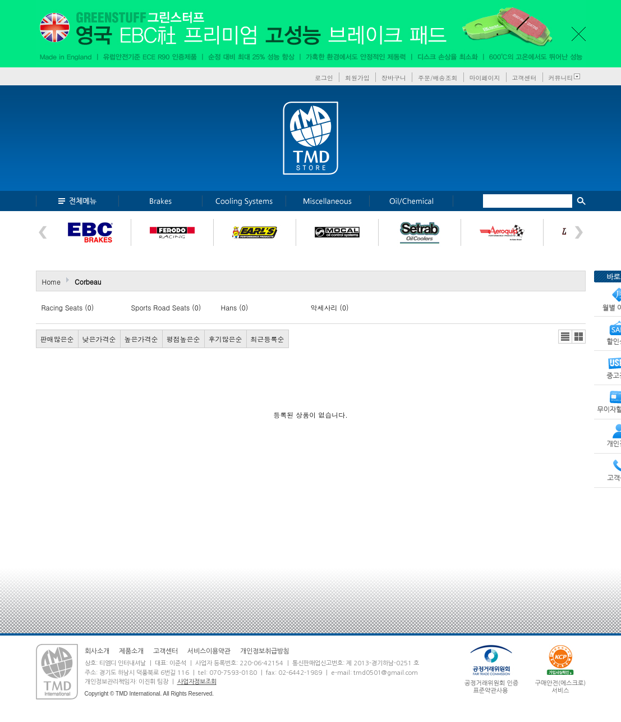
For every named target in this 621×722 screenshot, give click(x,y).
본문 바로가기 (0, 0)
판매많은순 (57, 339)
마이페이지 (485, 78)
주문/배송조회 (438, 78)
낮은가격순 (99, 339)
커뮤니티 (561, 78)
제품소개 (131, 651)
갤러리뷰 (579, 337)
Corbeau (88, 281)
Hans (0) (235, 307)
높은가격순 (141, 339)
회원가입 (357, 78)
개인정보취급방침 (264, 651)
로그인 (324, 78)
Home (51, 281)
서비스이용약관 (209, 651)
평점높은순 (183, 339)
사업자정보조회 (197, 682)
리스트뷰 (565, 337)
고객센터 (524, 78)
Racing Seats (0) (68, 307)
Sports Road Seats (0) (166, 307)
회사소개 (97, 651)
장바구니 (393, 78)
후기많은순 (225, 339)
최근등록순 (267, 339)
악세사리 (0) (330, 307)
